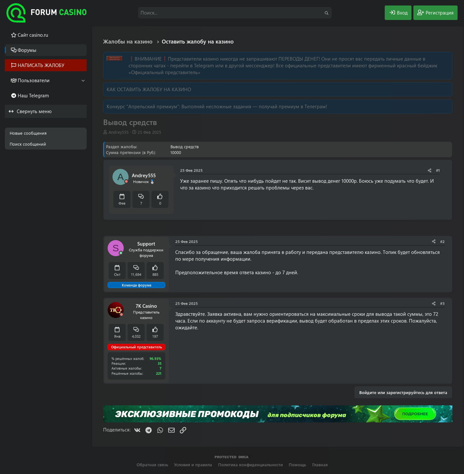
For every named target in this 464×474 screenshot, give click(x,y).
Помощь (297, 464)
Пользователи (34, 80)
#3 (442, 303)
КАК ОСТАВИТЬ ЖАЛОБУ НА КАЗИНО (149, 89)
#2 (442, 241)
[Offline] (126, 181)
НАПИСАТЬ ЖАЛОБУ (41, 65)
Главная (320, 464)
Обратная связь (152, 464)
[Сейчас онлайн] (121, 253)
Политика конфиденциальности (250, 464)
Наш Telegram (33, 95)
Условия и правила (193, 464)
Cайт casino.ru (33, 35)
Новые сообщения (28, 133)
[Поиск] (235, 12)
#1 (438, 170)
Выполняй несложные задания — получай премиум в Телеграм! (254, 106)
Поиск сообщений (28, 144)
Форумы (27, 50)
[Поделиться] (429, 170)
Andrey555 (119, 132)
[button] (83, 80)
